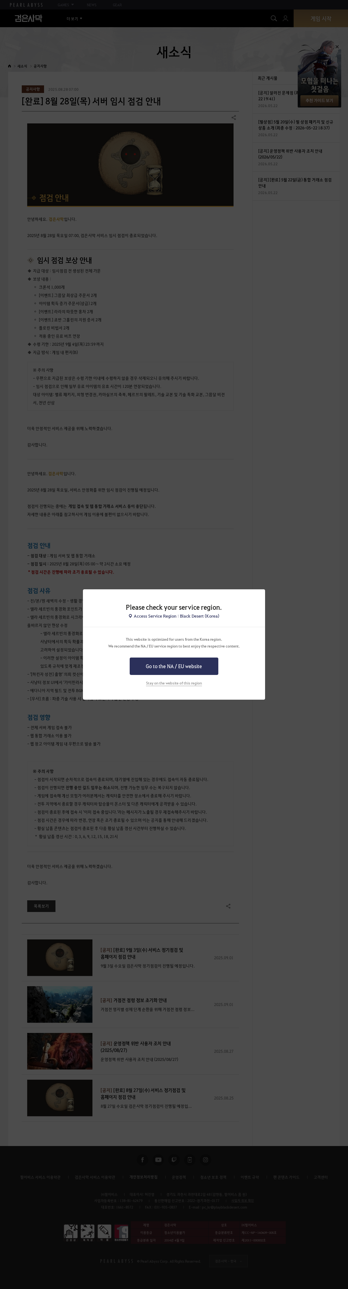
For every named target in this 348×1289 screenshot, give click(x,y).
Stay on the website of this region (174, 682)
